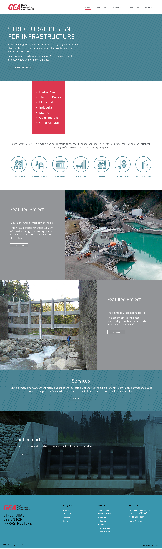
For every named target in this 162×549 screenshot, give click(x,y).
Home (88, 7)
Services (134, 7)
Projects (118, 7)
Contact (149, 7)
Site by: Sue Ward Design (151, 546)
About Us (101, 7)
